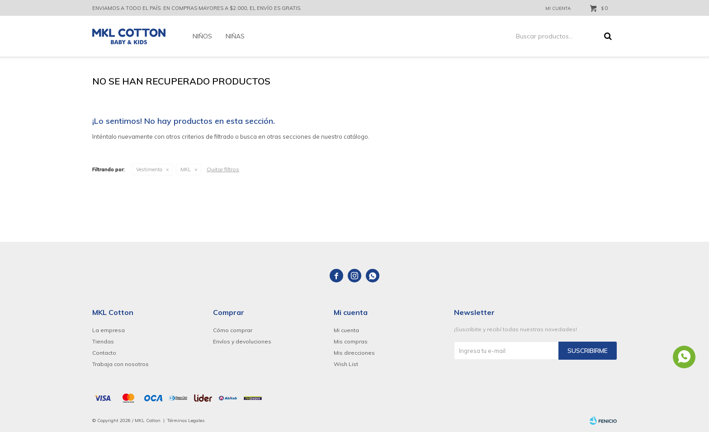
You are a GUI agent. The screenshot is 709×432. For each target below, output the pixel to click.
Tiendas (103, 341)
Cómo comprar (232, 330)
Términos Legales (185, 420)
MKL (185, 169)
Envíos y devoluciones (242, 341)
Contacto (104, 352)
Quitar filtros (223, 169)
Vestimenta (149, 169)
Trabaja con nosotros (120, 364)
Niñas (235, 36)
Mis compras (351, 341)
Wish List (346, 364)
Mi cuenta (346, 330)
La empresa (108, 330)
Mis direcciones (354, 352)
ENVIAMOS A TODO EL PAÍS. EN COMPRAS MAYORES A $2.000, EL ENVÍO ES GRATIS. (197, 8)
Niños (202, 36)
